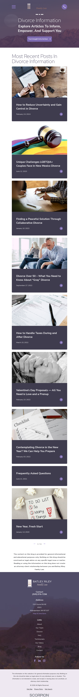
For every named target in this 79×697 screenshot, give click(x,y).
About (39, 624)
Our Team (39, 628)
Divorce (39, 631)
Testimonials (40, 639)
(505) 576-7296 (39, 594)
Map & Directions (39, 613)
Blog (39, 646)
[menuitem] (29, 689)
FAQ (39, 635)
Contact (39, 650)
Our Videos (39, 643)
